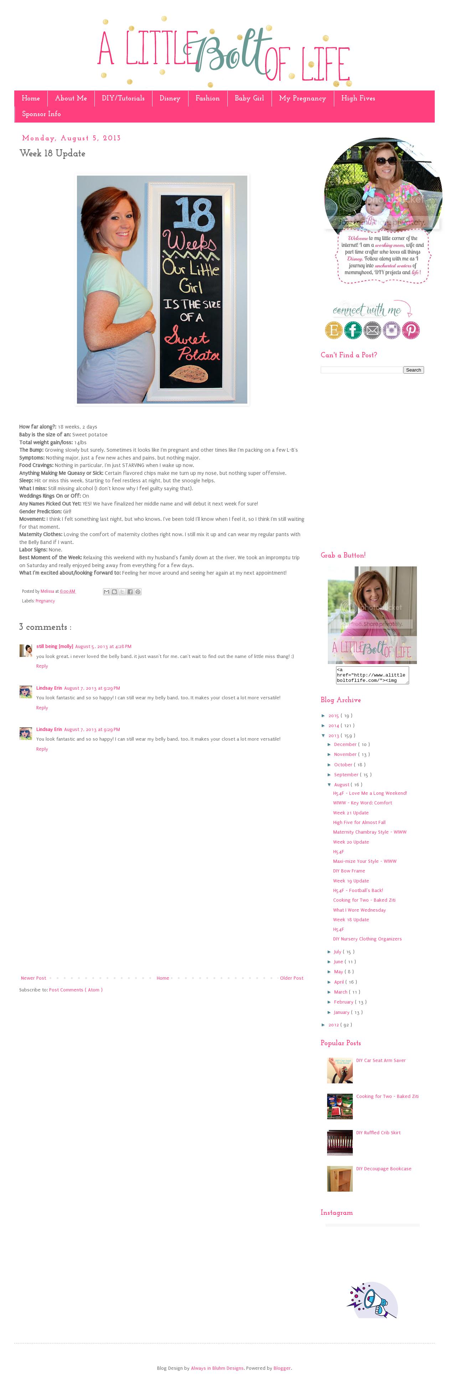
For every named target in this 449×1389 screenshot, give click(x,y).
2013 (335, 738)
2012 (334, 1028)
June (339, 965)
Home (31, 98)
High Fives (358, 98)
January (342, 1015)
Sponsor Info (41, 114)
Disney (170, 98)
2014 (335, 728)
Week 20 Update (351, 845)
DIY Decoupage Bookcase (384, 1172)
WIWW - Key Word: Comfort (362, 806)
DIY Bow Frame (349, 874)
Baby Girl (249, 98)
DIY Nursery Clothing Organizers (367, 942)
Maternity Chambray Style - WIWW (370, 835)
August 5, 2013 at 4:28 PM (103, 646)
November (346, 757)
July (338, 955)
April (339, 985)
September (347, 778)
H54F (338, 854)
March (341, 995)
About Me (71, 98)
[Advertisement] (162, 915)
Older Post (291, 978)
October (344, 768)
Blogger (282, 1371)
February (344, 1005)
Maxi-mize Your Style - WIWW (365, 864)
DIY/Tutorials (123, 98)
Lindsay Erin (49, 688)
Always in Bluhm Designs (217, 1371)
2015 (335, 718)
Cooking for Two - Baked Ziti (364, 903)
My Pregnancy (302, 98)
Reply (42, 666)
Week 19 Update (351, 884)
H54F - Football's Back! (358, 893)
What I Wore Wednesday (359, 913)
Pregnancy (45, 600)
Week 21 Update (351, 816)
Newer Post (33, 978)
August (342, 788)
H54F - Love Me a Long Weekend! (370, 796)
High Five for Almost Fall (359, 825)
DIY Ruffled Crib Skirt (378, 1136)
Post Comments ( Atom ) (76, 989)
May (339, 975)
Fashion (208, 98)
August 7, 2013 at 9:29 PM (92, 688)
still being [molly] (54, 646)
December (346, 747)
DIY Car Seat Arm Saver (381, 1063)
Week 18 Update (351, 923)
